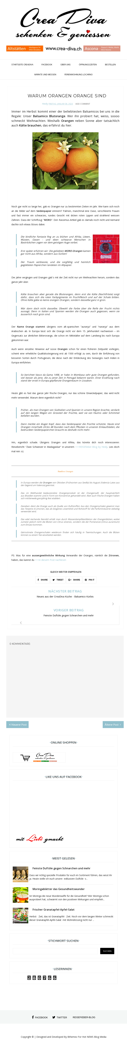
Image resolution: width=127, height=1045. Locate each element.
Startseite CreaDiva (22, 64)
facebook (40, 1017)
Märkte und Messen (45, 74)
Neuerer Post (18, 724)
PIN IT (89, 580)
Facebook (47, 64)
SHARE (43, 580)
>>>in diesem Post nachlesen (50, 559)
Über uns (66, 64)
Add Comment (82, 103)
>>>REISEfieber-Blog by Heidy (91, 446)
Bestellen (110, 64)
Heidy (45, 103)
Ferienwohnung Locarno (78, 74)
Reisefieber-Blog (84, 1017)
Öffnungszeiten (88, 64)
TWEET (58, 580)
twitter (59, 1017)
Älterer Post (113, 724)
